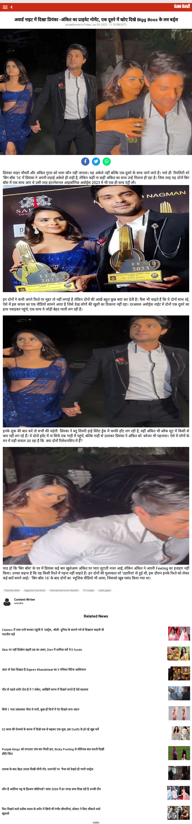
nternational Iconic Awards (64, 590)
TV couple (88, 590)
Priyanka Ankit (12, 590)
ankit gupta (104, 590)
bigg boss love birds (35, 590)
